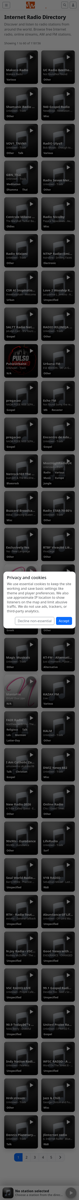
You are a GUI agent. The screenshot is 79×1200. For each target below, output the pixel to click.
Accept (64, 621)
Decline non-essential (35, 621)
